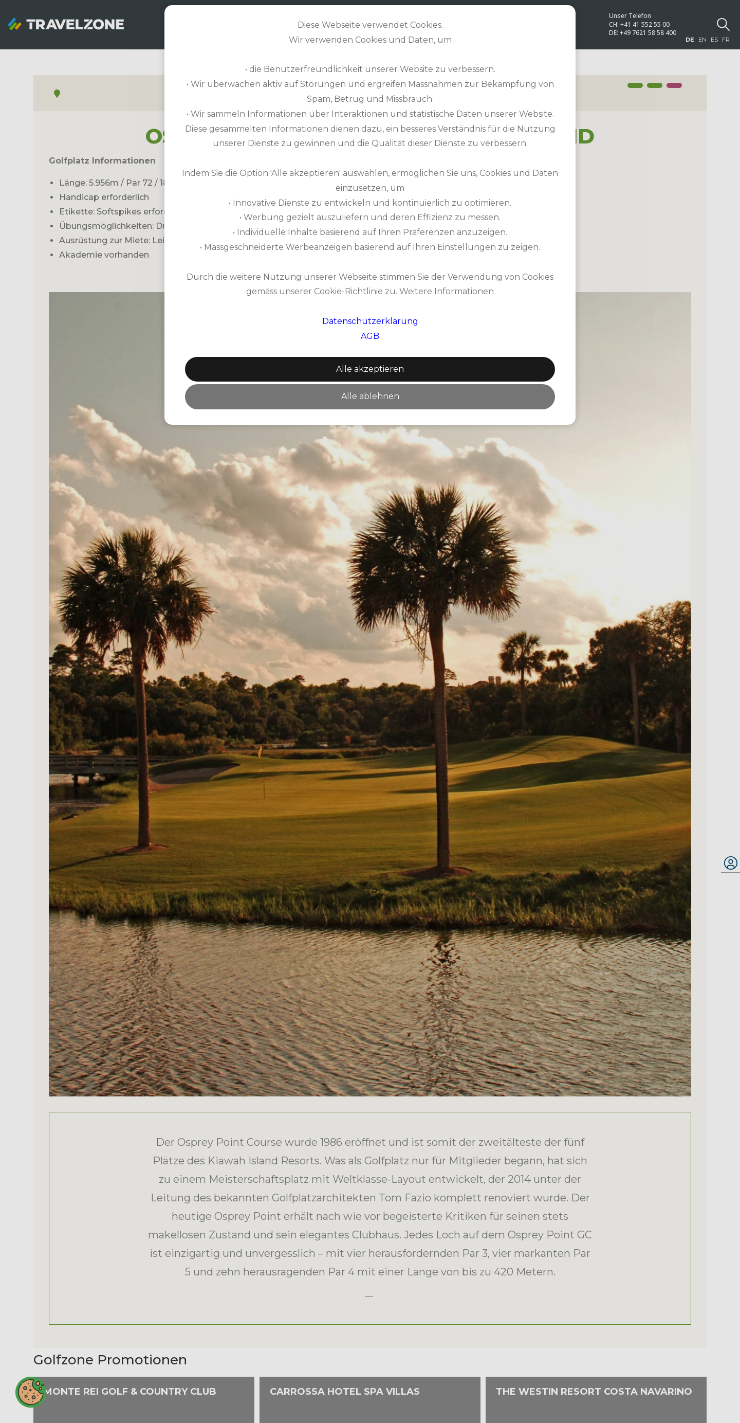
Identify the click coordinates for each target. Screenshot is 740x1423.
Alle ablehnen (370, 396)
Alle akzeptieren (370, 369)
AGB (370, 336)
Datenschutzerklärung (370, 321)
